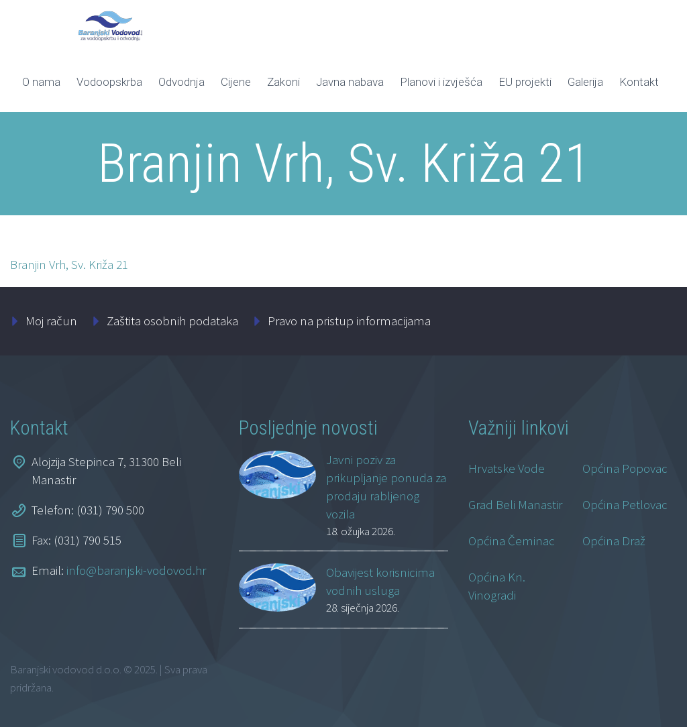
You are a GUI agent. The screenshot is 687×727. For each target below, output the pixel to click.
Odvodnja (181, 82)
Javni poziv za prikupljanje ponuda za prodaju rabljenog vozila (386, 486)
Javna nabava (350, 82)
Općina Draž (613, 541)
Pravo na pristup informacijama (349, 321)
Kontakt (639, 82)
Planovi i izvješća (441, 82)
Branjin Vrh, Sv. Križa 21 (69, 264)
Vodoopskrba (109, 82)
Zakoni (283, 82)
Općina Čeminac (511, 541)
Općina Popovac (625, 468)
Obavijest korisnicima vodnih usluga (380, 581)
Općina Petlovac (625, 504)
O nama (41, 82)
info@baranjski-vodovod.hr (136, 570)
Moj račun (51, 321)
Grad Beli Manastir (515, 504)
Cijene (236, 82)
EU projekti (524, 82)
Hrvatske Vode (506, 468)
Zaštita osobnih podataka (172, 321)
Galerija (585, 82)
